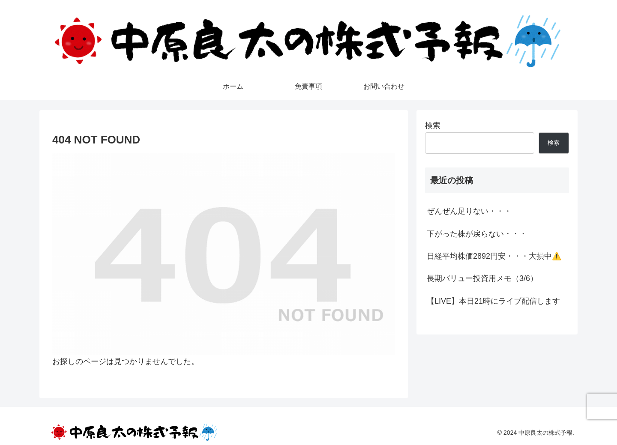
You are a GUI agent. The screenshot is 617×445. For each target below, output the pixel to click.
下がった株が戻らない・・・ (477, 234)
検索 (432, 125)
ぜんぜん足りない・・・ (469, 211)
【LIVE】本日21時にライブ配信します (493, 301)
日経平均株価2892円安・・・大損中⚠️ (494, 256)
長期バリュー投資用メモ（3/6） (482, 278)
